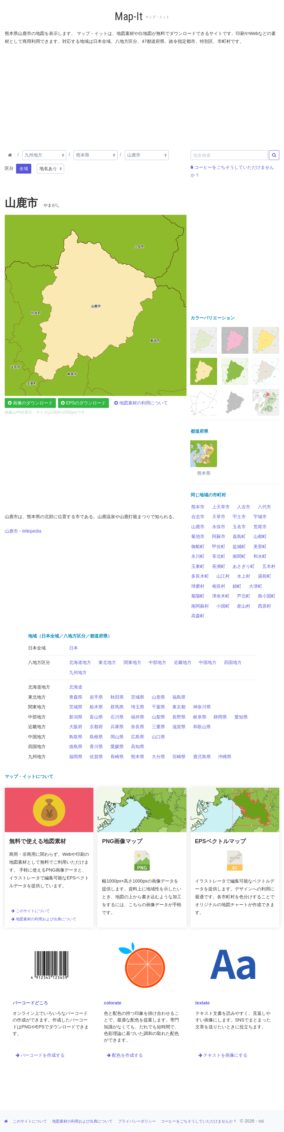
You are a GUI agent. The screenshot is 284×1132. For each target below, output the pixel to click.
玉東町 (197, 566)
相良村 (218, 586)
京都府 (96, 726)
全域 (23, 168)
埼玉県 (137, 706)
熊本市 (197, 506)
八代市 (264, 506)
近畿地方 (183, 662)
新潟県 (75, 716)
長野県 (179, 716)
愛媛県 (117, 746)
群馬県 (117, 706)
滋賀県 (179, 726)
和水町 (260, 556)
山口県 (158, 736)
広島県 (137, 736)
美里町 (260, 546)
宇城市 (260, 516)
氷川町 (197, 556)
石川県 (117, 716)
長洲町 (218, 566)
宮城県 (137, 697)
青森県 (75, 697)
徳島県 (75, 746)
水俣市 (218, 526)
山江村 (223, 576)
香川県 (96, 746)
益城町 (239, 546)
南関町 (239, 556)
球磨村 (197, 586)
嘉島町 (239, 536)
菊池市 (197, 536)
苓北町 (218, 556)
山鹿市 (197, 526)
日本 (73, 647)
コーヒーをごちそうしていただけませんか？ (199, 1121)
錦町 (237, 586)
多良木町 (200, 576)
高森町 (197, 615)
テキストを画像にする (223, 1055)
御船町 (197, 546)
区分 (9, 168)
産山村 (243, 606)
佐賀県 (96, 756)
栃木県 (96, 706)
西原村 (264, 606)
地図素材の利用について (141, 402)
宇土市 (239, 516)
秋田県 (117, 697)
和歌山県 (202, 726)
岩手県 (96, 697)
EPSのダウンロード (83, 402)
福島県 (179, 697)
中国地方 (207, 662)
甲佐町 (218, 546)
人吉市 (243, 506)
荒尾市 (260, 526)
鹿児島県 (202, 756)
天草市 (218, 516)
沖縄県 (224, 756)
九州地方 (78, 672)
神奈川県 (202, 706)
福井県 (137, 716)
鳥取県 (75, 736)
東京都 (179, 706)
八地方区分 (39, 662)
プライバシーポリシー (137, 1121)
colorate (112, 1002)
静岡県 (220, 716)
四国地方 (233, 662)
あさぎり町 (244, 566)
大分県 (158, 756)
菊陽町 (197, 595)
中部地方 (157, 662)
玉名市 (239, 526)
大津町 (255, 586)
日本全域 (37, 647)
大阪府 (75, 726)
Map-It (129, 16)
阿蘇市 (218, 536)
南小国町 (266, 595)
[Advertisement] (142, 96)
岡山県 (117, 736)
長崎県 (117, 756)
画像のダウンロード (30, 402)
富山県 (96, 716)
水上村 (243, 576)
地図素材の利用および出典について (43, 919)
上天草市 (221, 506)
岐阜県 (199, 716)
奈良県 (137, 726)
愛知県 (241, 716)
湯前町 (264, 576)
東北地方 (107, 662)
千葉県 (158, 706)
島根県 (96, 736)
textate (202, 1002)
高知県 (137, 746)
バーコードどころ (30, 1002)
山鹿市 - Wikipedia (23, 531)
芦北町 (243, 595)
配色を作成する (125, 1055)
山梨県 (158, 716)
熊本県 (137, 756)
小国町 (223, 606)
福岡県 (75, 756)
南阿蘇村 (200, 606)
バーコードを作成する (40, 1055)
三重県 (158, 726)
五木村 (268, 566)
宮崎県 (179, 756)
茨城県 (75, 706)
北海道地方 (80, 662)
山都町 (260, 536)
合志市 (197, 516)
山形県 (158, 697)
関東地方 (132, 662)
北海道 (75, 686)
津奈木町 (221, 595)
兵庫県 (117, 726)
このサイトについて (30, 911)
